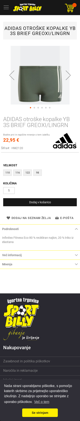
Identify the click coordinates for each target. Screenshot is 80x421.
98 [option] (37, 172)
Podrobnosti (10, 229)
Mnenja (7, 264)
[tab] (40, 228)
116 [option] (17, 172)
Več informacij (12, 255)
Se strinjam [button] (40, 412)
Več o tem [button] (41, 402)
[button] (11, 75)
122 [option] (27, 172)
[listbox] (40, 173)
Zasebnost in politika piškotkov (26, 361)
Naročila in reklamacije (20, 371)
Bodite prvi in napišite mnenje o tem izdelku (26, 134)
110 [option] (7, 172)
